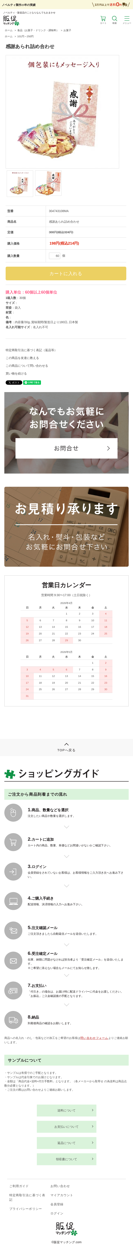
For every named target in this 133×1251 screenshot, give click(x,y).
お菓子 (67, 30)
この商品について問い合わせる (27, 365)
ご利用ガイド (19, 1186)
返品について (66, 1143)
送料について (66, 1110)
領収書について (66, 1159)
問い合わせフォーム (94, 1038)
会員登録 (56, 1204)
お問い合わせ (60, 1186)
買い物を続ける (16, 373)
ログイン (56, 1213)
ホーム (9, 30)
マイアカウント (61, 1195)
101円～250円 (25, 36)
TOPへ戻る (66, 750)
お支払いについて (66, 1126)
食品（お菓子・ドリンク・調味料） (38, 30)
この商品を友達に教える (22, 358)
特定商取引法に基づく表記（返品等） (31, 350)
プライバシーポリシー (25, 1208)
